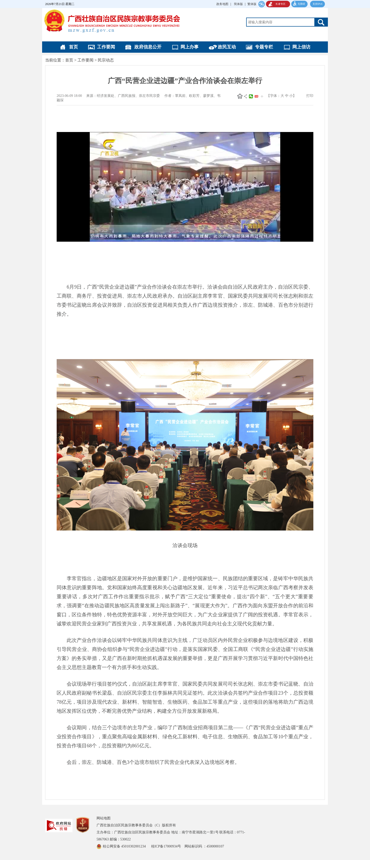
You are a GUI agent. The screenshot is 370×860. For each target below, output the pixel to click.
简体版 (238, 4)
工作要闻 (106, 46)
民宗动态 (106, 60)
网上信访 (301, 46)
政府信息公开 (147, 46)
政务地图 (222, 4)
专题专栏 (264, 46)
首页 (73, 46)
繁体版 (251, 4)
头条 (256, 96)
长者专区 (280, 4)
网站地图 (104, 818)
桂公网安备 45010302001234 (125, 846)
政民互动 (227, 46)
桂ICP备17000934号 (168, 846)
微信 (251, 96)
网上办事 (189, 46)
